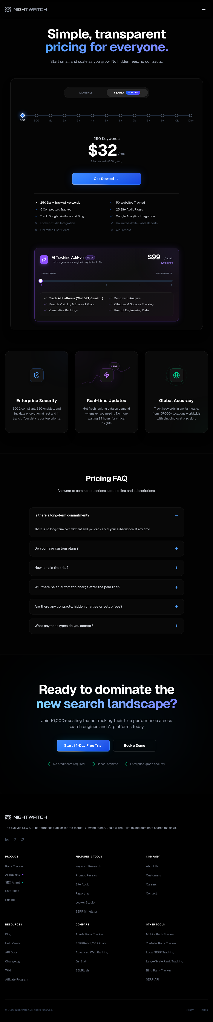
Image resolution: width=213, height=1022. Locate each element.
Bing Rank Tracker (158, 970)
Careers (151, 884)
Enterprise (12, 891)
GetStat (81, 961)
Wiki (8, 970)
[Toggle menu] (203, 9)
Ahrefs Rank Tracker (89, 934)
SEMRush (82, 970)
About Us (152, 866)
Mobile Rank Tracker (160, 934)
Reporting (82, 893)
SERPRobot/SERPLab (91, 943)
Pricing (10, 900)
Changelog (12, 961)
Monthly (85, 92)
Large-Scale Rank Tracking (164, 961)
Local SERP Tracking (160, 952)
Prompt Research (88, 875)
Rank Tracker (14, 866)
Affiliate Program (16, 979)
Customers (153, 875)
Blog (8, 934)
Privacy (189, 1010)
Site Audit (82, 884)
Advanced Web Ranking (92, 952)
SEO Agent (14, 882)
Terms (204, 1010)
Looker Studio (85, 902)
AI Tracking (14, 875)
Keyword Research (88, 866)
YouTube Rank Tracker (161, 943)
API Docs (11, 952)
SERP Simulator (86, 911)
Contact (151, 893)
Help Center (13, 943)
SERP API (152, 979)
